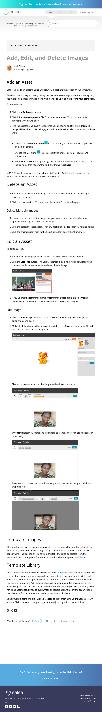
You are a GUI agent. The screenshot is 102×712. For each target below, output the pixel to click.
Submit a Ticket (51, 678)
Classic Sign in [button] (86, 12)
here (82, 557)
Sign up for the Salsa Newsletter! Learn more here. (51, 4)
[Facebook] (8, 610)
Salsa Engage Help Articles (34, 24)
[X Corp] (11, 610)
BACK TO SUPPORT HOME (61, 12)
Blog (18, 706)
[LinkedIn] (15, 610)
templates (62, 572)
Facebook (6, 706)
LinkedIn (14, 706)
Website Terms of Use (88, 698)
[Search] (72, 23)
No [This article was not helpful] (47, 621)
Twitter (10, 706)
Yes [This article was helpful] (37, 621)
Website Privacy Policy (88, 695)
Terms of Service (90, 701)
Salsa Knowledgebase (13, 24)
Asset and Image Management (25, 26)
